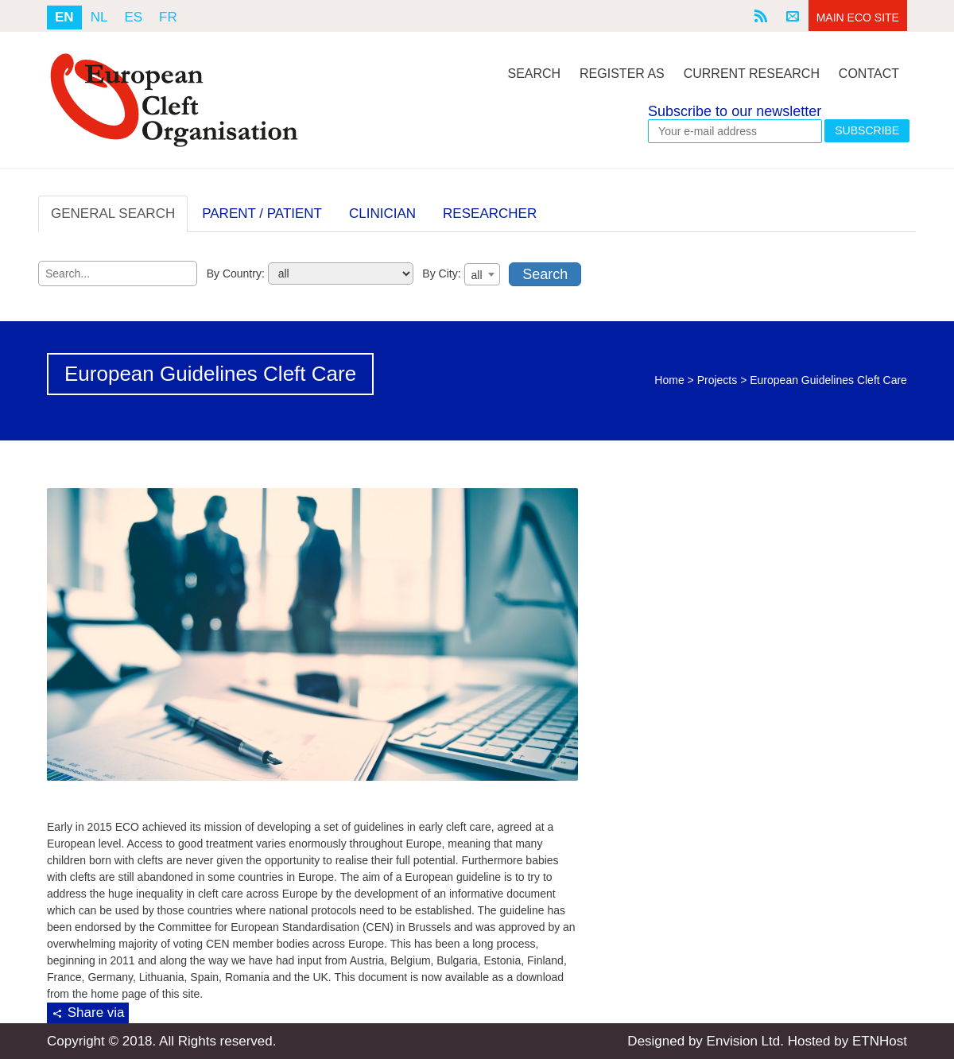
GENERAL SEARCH (113, 213)
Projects (717, 380)
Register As (622, 73)
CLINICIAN (382, 213)
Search (533, 73)
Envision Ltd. (745, 1041)
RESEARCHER (490, 213)
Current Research (752, 73)
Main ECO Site (857, 17)
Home (669, 380)
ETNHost (879, 1041)
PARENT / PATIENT (262, 213)
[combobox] (482, 274)
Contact (869, 73)
